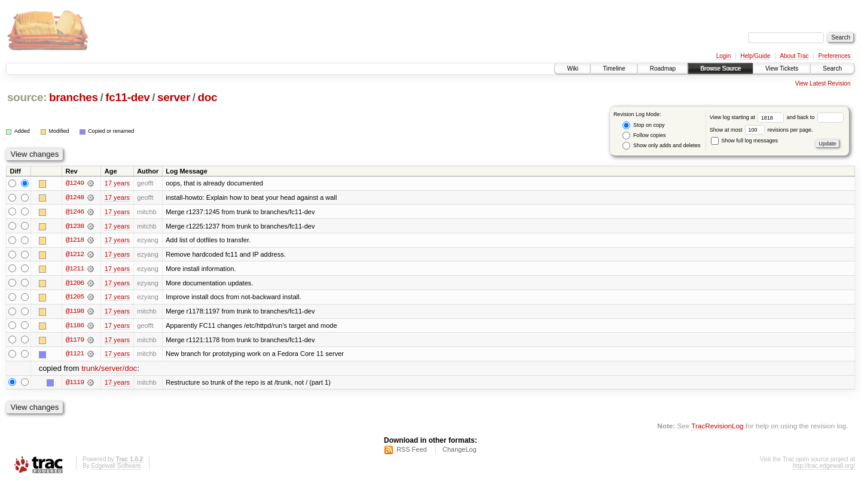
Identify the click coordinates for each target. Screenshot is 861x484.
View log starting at (748, 117)
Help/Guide (755, 56)
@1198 (75, 312)
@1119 (75, 384)
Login (723, 56)
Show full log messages (744, 141)
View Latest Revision (823, 83)
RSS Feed (411, 451)
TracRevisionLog (717, 427)
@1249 (75, 183)
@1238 (75, 226)
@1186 (75, 326)
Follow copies (643, 135)
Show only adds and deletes (661, 146)
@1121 (75, 355)
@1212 (75, 255)
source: (27, 97)
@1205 (75, 298)
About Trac (794, 56)
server (173, 97)
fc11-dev (127, 97)
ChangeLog (459, 451)
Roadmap (663, 68)
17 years (117, 183)
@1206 (75, 283)
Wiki (572, 68)
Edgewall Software (116, 468)
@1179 (75, 341)
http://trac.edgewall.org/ (824, 468)
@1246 (75, 212)
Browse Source (720, 68)
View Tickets (781, 68)
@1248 (75, 197)
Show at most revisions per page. (761, 130)
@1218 (75, 240)
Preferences (835, 56)
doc (208, 97)
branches (73, 97)
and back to (815, 117)
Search (832, 68)
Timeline (614, 68)
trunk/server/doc (109, 370)
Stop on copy (643, 125)
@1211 (75, 269)
